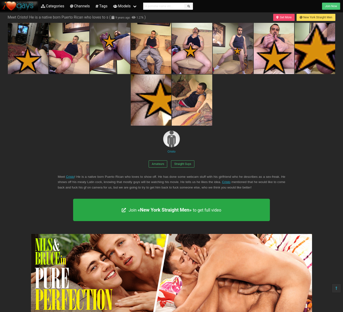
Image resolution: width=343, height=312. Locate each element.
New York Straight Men (316, 17)
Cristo (171, 142)
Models (122, 6)
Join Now (331, 6)
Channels (80, 6)
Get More (284, 17)
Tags (101, 6)
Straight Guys (182, 164)
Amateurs (158, 164)
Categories (52, 6)
